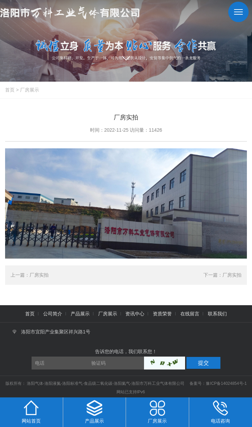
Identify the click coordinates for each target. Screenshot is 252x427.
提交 (203, 363)
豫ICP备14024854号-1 (226, 383)
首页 (10, 90)
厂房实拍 (39, 275)
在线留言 (189, 313)
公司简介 (52, 313)
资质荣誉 (162, 313)
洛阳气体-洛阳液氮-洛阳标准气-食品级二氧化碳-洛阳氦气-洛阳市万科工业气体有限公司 (106, 383)
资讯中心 (134, 313)
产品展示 (80, 313)
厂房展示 (29, 90)
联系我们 (217, 313)
